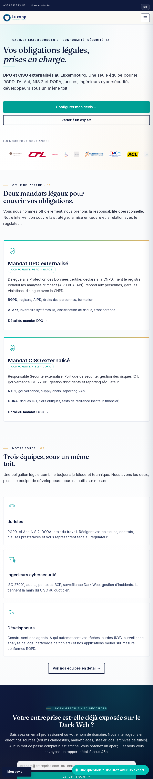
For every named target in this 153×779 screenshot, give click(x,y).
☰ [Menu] (145, 17)
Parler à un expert (76, 120)
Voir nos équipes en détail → (77, 668)
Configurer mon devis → (76, 107)
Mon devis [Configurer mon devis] (14, 771)
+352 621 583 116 (14, 5)
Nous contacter (41, 5)
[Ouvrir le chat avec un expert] (110, 770)
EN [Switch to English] (145, 6)
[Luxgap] (14, 17)
